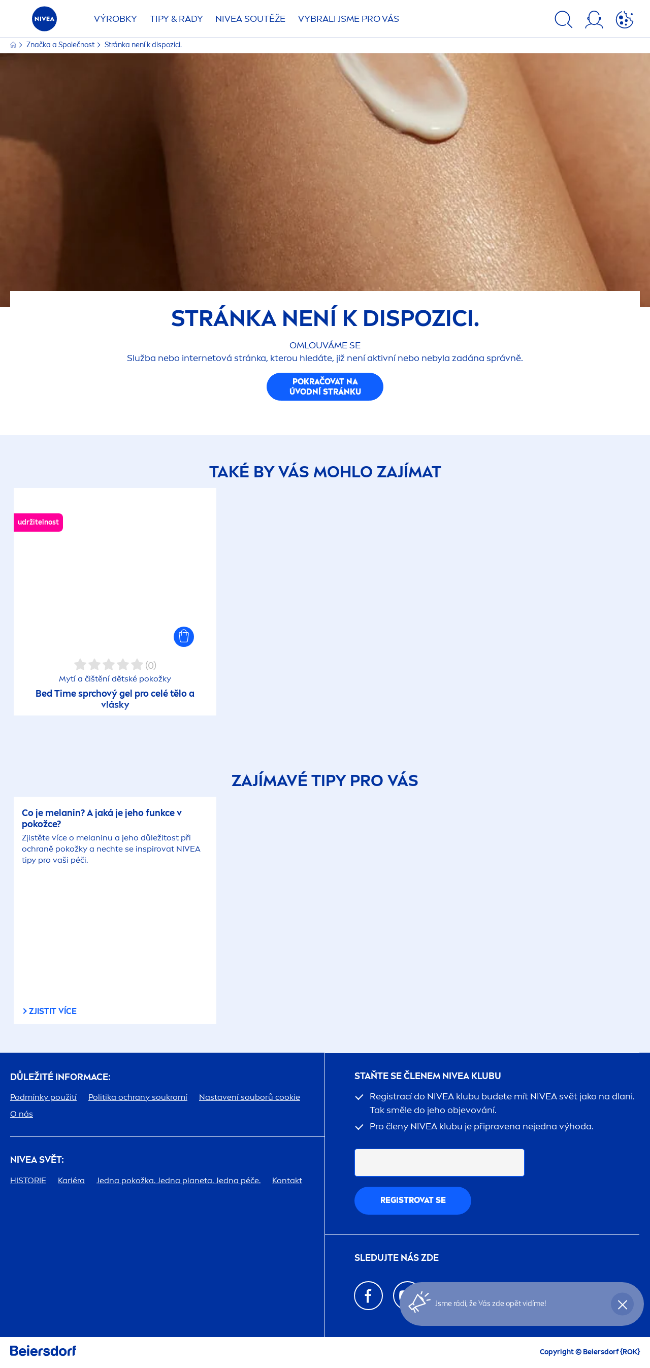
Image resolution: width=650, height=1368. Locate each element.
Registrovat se (413, 1200)
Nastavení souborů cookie (249, 1097)
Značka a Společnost (61, 45)
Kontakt (287, 1180)
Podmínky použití (43, 1097)
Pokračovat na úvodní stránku (325, 387)
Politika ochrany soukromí (137, 1097)
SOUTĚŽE (250, 18)
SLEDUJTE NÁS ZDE (396, 1258)
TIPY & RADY (176, 18)
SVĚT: (37, 1160)
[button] (184, 637)
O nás (21, 1114)
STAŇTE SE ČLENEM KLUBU (427, 1076)
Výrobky (115, 18)
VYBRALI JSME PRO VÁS (348, 18)
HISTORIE (28, 1180)
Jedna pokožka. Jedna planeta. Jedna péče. (178, 1180)
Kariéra (71, 1180)
